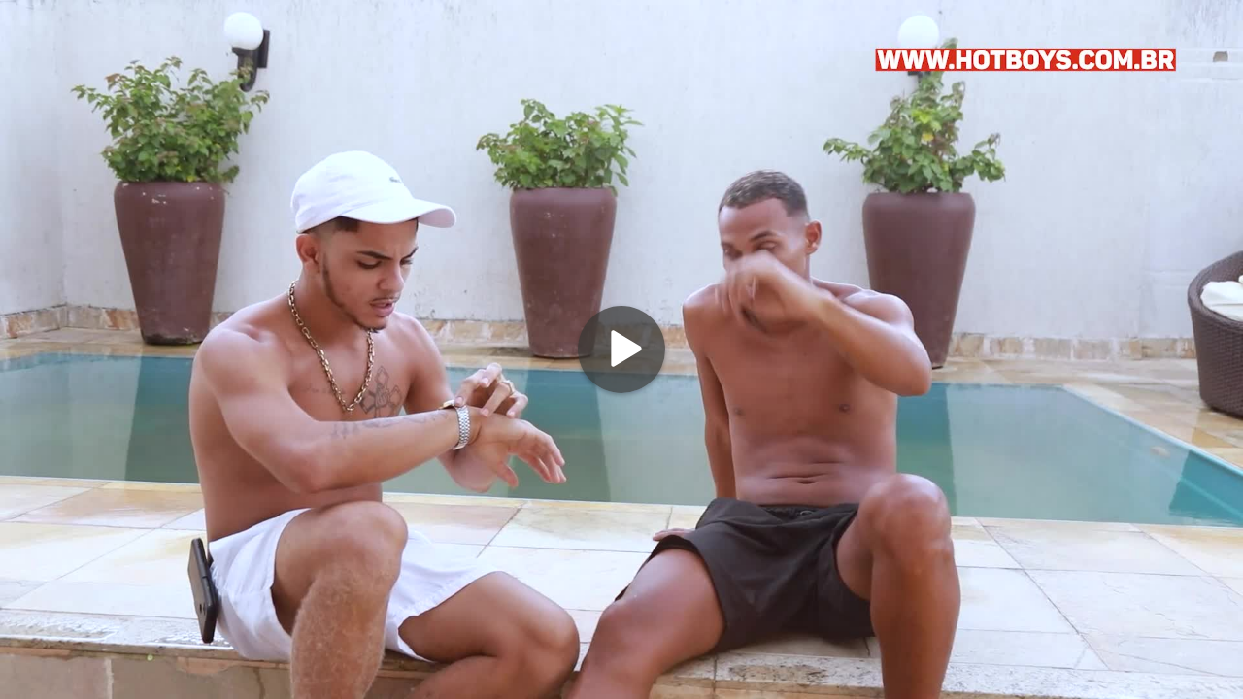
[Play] (621, 349)
